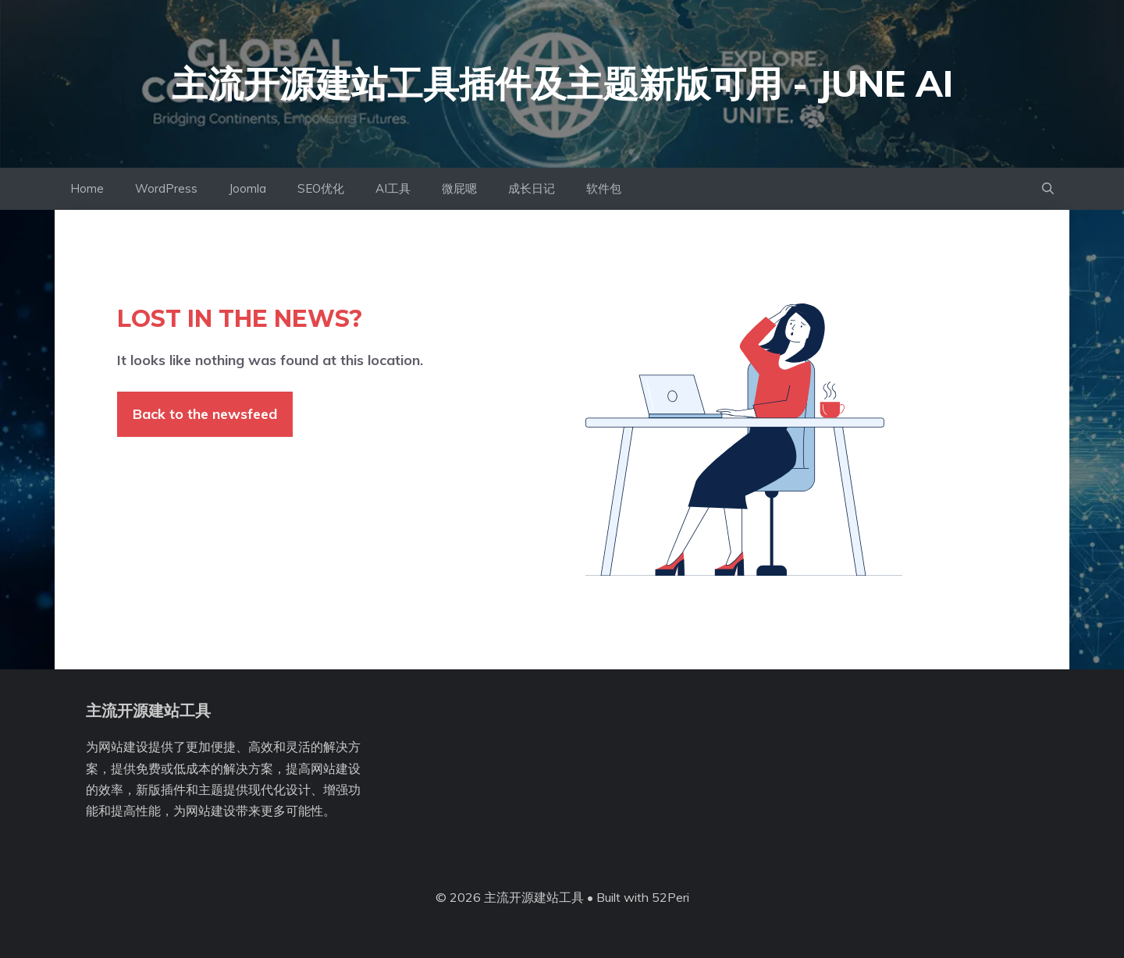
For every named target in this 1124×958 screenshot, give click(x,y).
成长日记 (531, 188)
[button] (1047, 189)
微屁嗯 (459, 188)
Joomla (247, 188)
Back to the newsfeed (205, 414)
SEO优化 (320, 188)
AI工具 (393, 188)
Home (87, 188)
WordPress (166, 188)
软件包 (603, 188)
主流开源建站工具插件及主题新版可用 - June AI (562, 83)
